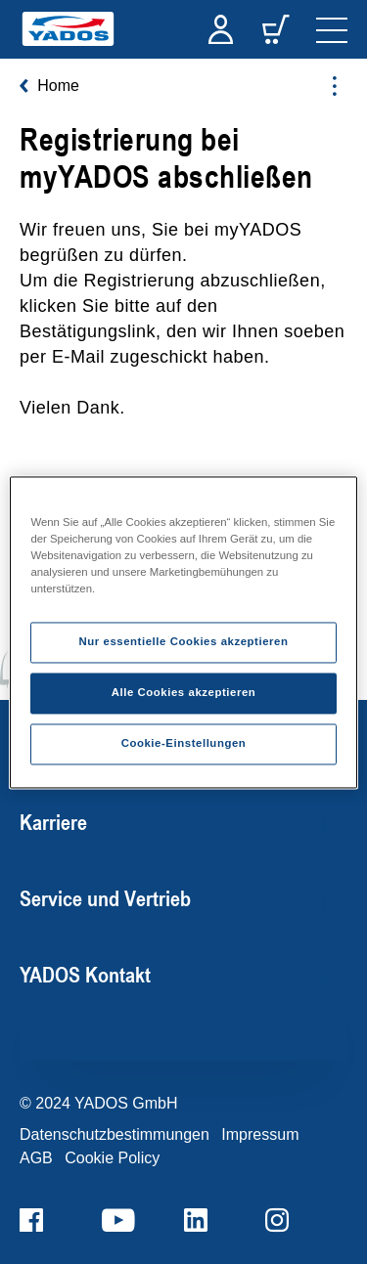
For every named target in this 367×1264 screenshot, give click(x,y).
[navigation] (331, 29)
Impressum (259, 1134)
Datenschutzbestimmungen (114, 1134)
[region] (183, 632)
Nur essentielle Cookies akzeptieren (183, 641)
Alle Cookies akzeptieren (184, 692)
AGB (36, 1158)
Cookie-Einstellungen (184, 743)
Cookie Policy (112, 1158)
